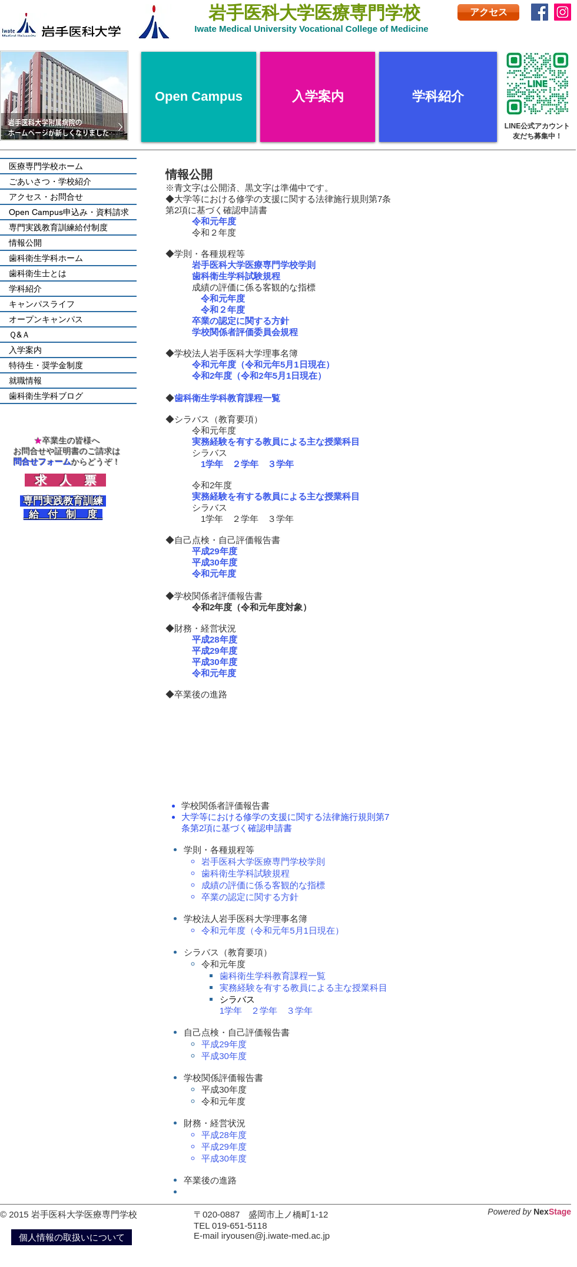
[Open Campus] (198, 97)
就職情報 (25, 380)
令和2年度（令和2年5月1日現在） (259, 375)
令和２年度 (223, 310)
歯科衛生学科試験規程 (236, 276)
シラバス (242, 999)
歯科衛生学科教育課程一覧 (273, 976)
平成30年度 (214, 562)
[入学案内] (317, 97)
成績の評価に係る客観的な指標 (263, 885)
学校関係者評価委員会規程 (245, 332)
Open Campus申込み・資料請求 (69, 212)
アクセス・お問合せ (46, 196)
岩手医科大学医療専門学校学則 (263, 861)
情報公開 (25, 242)
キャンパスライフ (42, 304)
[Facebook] (539, 12)
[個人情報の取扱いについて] (71, 1237)
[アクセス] (488, 12)
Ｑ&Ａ (19, 334)
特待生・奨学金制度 (46, 365)
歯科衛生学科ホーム (46, 258)
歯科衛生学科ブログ (46, 396)
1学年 (212, 464)
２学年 (245, 464)
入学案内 (25, 350)
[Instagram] (562, 12)
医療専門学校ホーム (46, 166)
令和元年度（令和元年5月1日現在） (263, 364)
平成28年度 (214, 639)
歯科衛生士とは (38, 273)
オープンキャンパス (46, 319)
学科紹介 (25, 288)
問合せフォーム (42, 462)
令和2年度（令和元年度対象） (251, 607)
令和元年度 (223, 298)
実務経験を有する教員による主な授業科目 (276, 441)
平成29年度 (214, 551)
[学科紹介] (438, 97)
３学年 (280, 464)
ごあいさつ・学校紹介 (50, 181)
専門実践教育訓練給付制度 (58, 227)
